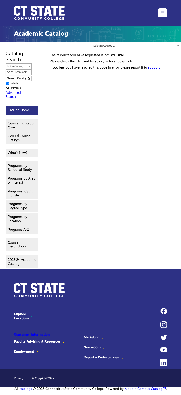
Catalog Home (19, 110)
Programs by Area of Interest (21, 180)
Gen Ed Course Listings (19, 138)
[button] (162, 12)
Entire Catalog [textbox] (15, 66)
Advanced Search (13, 94)
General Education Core (22, 125)
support (154, 67)
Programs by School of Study (20, 167)
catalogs (25, 389)
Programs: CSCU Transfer (20, 193)
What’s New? (17, 153)
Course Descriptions (17, 244)
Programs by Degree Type (17, 206)
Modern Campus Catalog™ (145, 389)
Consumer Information (32, 334)
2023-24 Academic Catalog (22, 261)
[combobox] (136, 45)
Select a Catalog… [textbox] (104, 45)
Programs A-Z (18, 229)
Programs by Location (17, 219)
